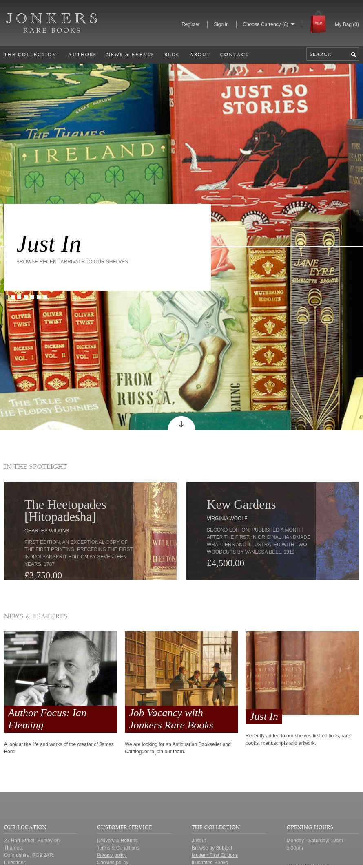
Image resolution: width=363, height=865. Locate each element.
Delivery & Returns (117, 840)
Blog (172, 54)
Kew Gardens (241, 504)
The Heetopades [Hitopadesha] (65, 510)
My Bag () (347, 24)
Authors (82, 54)
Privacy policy (112, 855)
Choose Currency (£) (265, 24)
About (200, 54)
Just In (48, 243)
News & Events (130, 54)
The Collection (30, 54)
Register (191, 24)
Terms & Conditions (118, 848)
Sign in (221, 24)
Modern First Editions (215, 855)
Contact (234, 54)
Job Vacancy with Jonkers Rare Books (171, 719)
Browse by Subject (212, 848)
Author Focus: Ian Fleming (47, 719)
